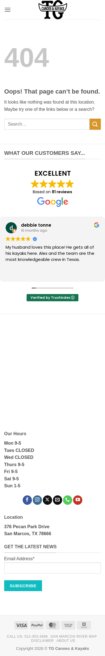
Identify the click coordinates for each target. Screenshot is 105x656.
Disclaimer (42, 641)
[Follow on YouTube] (77, 500)
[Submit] (95, 124)
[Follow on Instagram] (37, 500)
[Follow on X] (47, 500)
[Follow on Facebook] (27, 500)
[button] (7, 9)
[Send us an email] (57, 500)
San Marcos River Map (74, 636)
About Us (66, 641)
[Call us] (67, 500)
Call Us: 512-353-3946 (27, 636)
